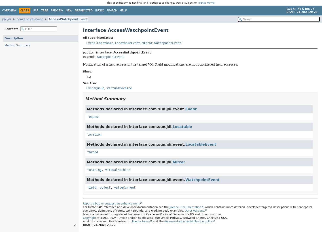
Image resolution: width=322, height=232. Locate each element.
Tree (44, 10)
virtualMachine (117, 170)
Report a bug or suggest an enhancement (111, 203)
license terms (206, 2)
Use (35, 10)
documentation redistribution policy (188, 221)
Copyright (89, 217)
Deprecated (84, 10)
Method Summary (17, 45)
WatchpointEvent (167, 43)
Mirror (147, 43)
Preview (57, 10)
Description (13, 38)
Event (90, 43)
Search (111, 10)
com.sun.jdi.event (30, 19)
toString (94, 170)
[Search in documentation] (279, 19)
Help (123, 10)
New (69, 10)
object (105, 187)
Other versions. (195, 210)
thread (92, 152)
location (94, 134)
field (91, 187)
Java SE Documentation (185, 207)
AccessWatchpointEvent (68, 19)
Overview (9, 10)
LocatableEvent (127, 43)
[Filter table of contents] (38, 29)
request (93, 117)
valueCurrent (125, 187)
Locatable (105, 43)
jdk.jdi (6, 19)
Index (99, 10)
